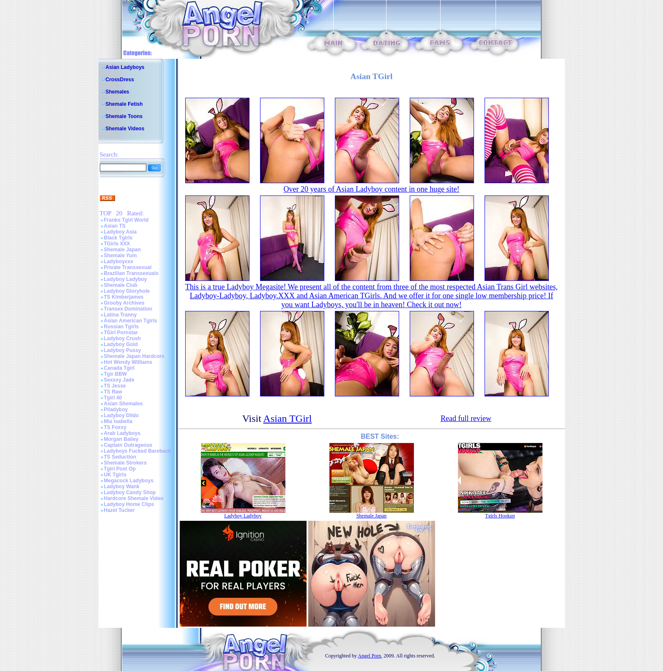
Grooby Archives (124, 303)
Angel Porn (369, 656)
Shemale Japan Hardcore (134, 356)
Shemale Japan (122, 250)
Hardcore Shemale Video (134, 498)
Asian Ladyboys (125, 67)
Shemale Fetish (124, 104)
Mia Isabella (118, 421)
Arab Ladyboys (122, 433)
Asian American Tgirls (130, 321)
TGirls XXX (117, 244)
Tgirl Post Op (120, 469)
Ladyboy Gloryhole (127, 291)
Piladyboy (116, 409)
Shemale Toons (124, 116)
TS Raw (113, 392)
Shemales (117, 92)
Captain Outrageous (128, 445)
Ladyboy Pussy (122, 350)
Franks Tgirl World (126, 220)
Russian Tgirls (121, 327)
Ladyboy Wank (122, 487)
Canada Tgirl (119, 368)
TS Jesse (115, 386)
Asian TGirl (287, 418)
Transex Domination (128, 309)
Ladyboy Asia (120, 232)
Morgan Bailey (121, 439)
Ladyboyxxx (118, 261)
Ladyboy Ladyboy (125, 279)
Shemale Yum (120, 255)
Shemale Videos (125, 129)
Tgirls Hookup (500, 516)
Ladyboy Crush (122, 338)
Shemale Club (120, 285)
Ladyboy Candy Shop (130, 492)
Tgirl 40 (113, 398)
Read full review (466, 418)
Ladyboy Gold (121, 344)
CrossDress (120, 79)
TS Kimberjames (124, 297)
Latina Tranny (120, 315)
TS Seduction (120, 457)
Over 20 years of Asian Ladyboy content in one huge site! (372, 189)
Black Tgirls (118, 238)
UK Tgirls (115, 475)
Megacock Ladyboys (128, 481)
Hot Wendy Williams (128, 362)
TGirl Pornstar (121, 333)
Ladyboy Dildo (121, 415)
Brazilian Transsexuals (131, 273)
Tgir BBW (115, 374)
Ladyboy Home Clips (129, 504)
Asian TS (115, 226)
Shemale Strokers (125, 463)
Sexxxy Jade (119, 380)
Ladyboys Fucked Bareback (137, 451)
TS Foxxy (115, 427)
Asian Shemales (123, 404)
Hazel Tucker (119, 510)
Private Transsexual (128, 267)
